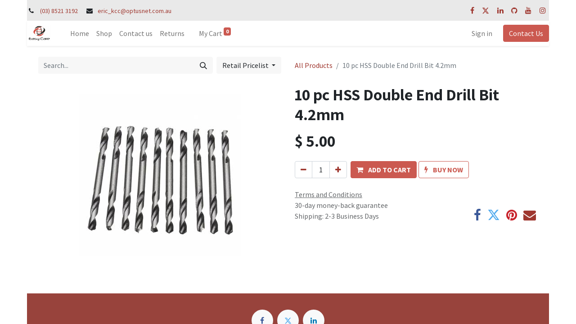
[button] (384, 169)
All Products (314, 65)
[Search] (203, 65)
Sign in (482, 33)
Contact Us (526, 33)
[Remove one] (303, 169)
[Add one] (338, 169)
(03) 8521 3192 (59, 11)
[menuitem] (80, 33)
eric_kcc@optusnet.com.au (134, 11)
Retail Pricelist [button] (246, 65)
